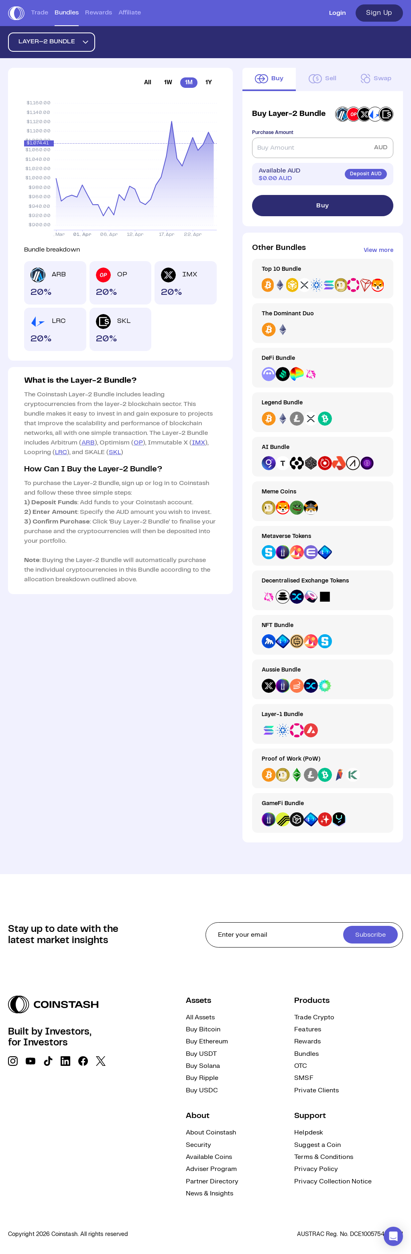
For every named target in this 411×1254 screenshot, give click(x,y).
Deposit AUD (366, 174)
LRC (61, 452)
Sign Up (379, 13)
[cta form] (304, 935)
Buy (322, 206)
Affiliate (129, 13)
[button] (393, 1236)
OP (138, 443)
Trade (39, 13)
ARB (88, 443)
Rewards (98, 13)
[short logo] (16, 13)
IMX (198, 443)
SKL (115, 452)
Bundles (67, 13)
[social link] (13, 1061)
